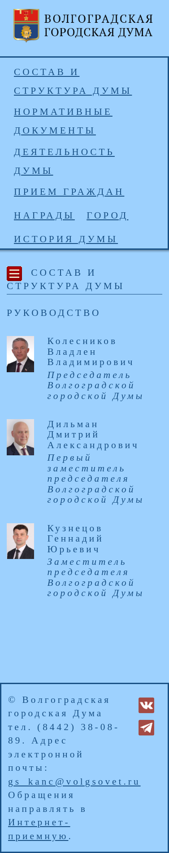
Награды (44, 215)
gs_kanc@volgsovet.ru (74, 781)
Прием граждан (69, 191)
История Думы (66, 239)
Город (107, 215)
